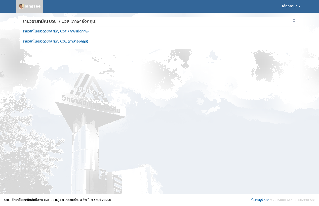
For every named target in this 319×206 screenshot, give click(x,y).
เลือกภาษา (291, 6)
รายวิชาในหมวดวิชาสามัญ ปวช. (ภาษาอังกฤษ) (55, 41)
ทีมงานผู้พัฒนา (260, 200)
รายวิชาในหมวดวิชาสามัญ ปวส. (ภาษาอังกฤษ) (55, 31)
